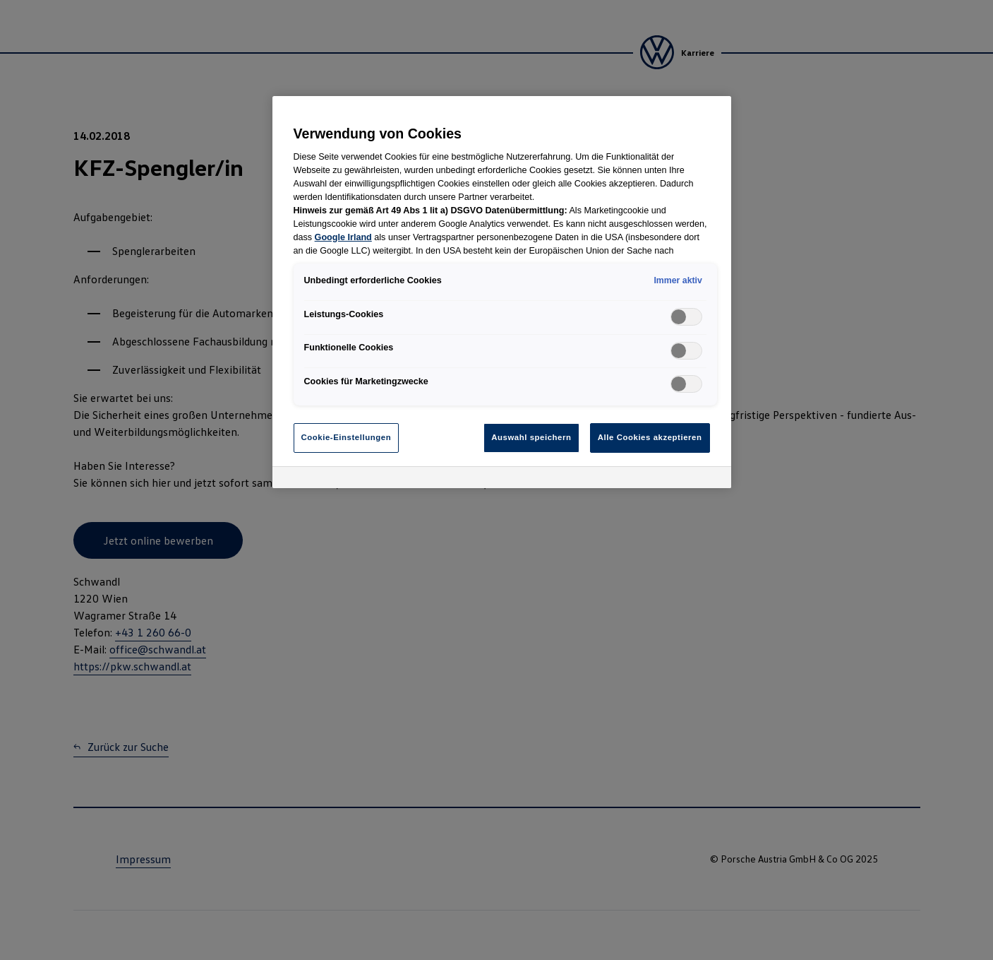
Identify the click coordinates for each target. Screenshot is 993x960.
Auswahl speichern (531, 437)
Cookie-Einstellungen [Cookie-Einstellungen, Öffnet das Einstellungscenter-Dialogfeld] (346, 437)
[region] (501, 292)
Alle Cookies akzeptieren (650, 437)
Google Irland (343, 237)
